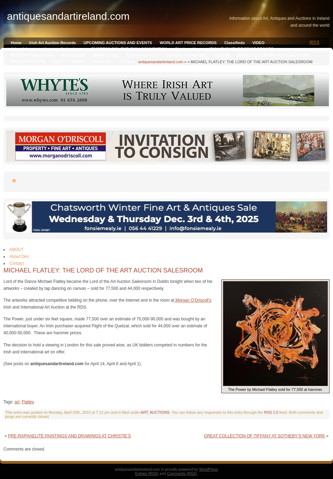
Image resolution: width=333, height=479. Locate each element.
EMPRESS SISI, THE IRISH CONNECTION (129, 49)
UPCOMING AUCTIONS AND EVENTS (118, 43)
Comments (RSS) (182, 473)
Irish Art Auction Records (52, 43)
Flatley (28, 402)
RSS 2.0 (271, 412)
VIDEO (259, 43)
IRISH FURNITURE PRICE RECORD (241, 49)
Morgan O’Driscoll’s (192, 300)
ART (144, 412)
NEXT (58, 61)
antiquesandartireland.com (160, 62)
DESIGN (221, 55)
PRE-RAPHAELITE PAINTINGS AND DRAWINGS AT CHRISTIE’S (69, 436)
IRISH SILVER (73, 55)
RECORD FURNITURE (186, 55)
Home (16, 43)
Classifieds (234, 43)
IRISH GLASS (106, 55)
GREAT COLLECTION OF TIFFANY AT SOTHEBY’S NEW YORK (264, 436)
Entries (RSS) (147, 473)
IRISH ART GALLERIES (32, 55)
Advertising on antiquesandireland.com (47, 49)
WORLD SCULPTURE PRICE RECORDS (273, 55)
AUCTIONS (160, 412)
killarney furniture (142, 55)
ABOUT (78, 61)
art (17, 402)
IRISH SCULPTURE (28, 61)
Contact (127, 61)
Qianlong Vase (188, 49)
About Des (102, 61)
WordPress (208, 469)
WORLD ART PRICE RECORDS (188, 43)
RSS (314, 42)
